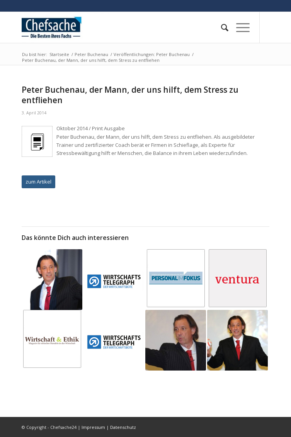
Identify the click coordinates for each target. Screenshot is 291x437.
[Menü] (239, 27)
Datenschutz (123, 427)
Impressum (93, 427)
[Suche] (220, 27)
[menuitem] (220, 27)
